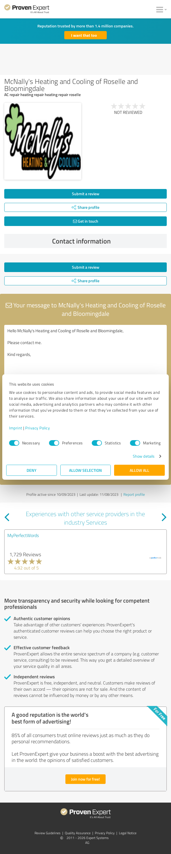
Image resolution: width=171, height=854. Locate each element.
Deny (32, 470)
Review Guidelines (48, 833)
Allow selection (85, 470)
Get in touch (85, 221)
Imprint (15, 428)
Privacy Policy (37, 428)
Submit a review (85, 193)
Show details (144, 456)
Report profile (134, 494)
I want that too (84, 35)
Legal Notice (127, 833)
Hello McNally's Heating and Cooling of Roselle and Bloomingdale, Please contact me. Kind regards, (85, 356)
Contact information (108, 241)
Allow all (139, 470)
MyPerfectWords (23, 535)
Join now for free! (85, 779)
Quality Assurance (78, 833)
